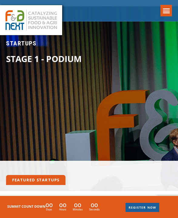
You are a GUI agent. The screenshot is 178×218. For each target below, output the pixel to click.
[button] (166, 10)
